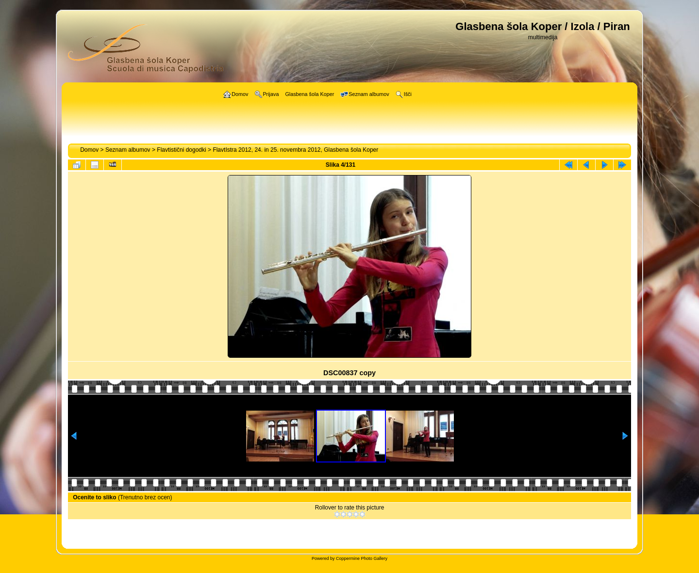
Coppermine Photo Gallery (361, 558)
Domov (89, 149)
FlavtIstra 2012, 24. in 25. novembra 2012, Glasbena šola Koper (295, 149)
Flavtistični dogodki (181, 149)
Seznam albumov (127, 149)
